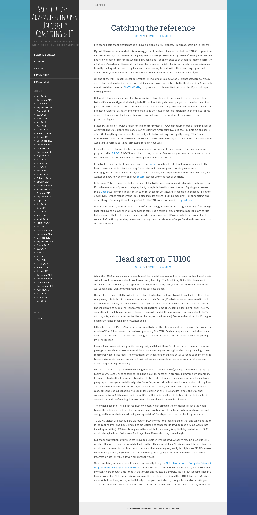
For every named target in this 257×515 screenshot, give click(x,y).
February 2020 (44, 133)
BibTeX (115, 153)
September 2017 (45, 241)
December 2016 (44, 274)
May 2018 (41, 211)
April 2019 (41, 170)
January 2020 (43, 137)
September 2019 (45, 151)
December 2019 (44, 140)
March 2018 (42, 219)
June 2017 (42, 252)
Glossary (39, 62)
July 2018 (41, 204)
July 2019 (41, 159)
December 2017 (44, 230)
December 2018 (44, 185)
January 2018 (43, 226)
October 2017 (43, 237)
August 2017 (43, 245)
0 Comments (164, 36)
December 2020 (44, 99)
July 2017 (41, 248)
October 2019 (43, 148)
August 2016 (43, 289)
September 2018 (45, 196)
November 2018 (44, 189)
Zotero (141, 176)
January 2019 (43, 181)
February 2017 (44, 267)
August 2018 (43, 200)
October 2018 (43, 193)
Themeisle (174, 508)
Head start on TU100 (153, 259)
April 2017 (41, 259)
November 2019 (44, 144)
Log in (39, 317)
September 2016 (45, 286)
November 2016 (44, 278)
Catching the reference (153, 27)
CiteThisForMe (132, 87)
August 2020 (43, 111)
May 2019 (41, 166)
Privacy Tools (41, 82)
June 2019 (42, 163)
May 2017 (41, 256)
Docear (105, 191)
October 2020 (43, 103)
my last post (186, 200)
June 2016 (42, 297)
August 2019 (43, 155)
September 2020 (45, 107)
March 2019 (42, 174)
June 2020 (42, 118)
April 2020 (41, 125)
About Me (39, 68)
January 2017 (43, 271)
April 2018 (41, 215)
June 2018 (42, 207)
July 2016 (41, 293)
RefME (153, 164)
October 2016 (43, 282)
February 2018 (44, 222)
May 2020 (41, 122)
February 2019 (44, 178)
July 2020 (41, 114)
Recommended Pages (44, 55)
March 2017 (42, 263)
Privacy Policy (41, 75)
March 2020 (42, 129)
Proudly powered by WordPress (139, 508)
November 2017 (44, 233)
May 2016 (41, 300)
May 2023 (41, 96)
